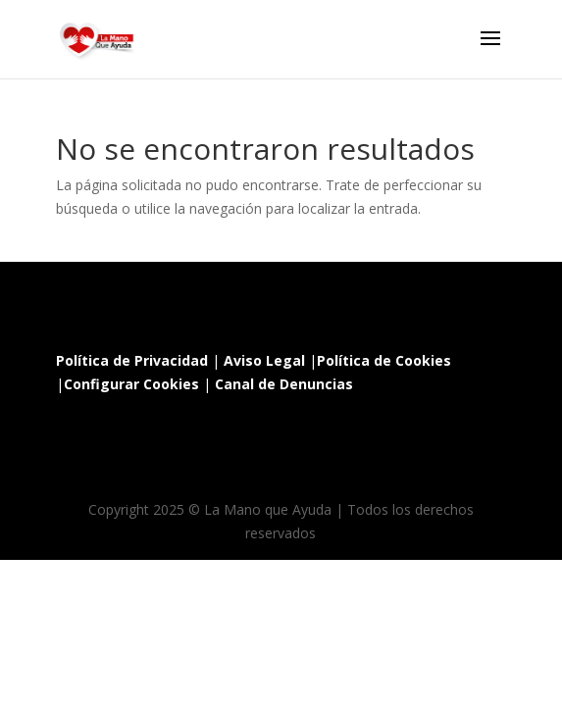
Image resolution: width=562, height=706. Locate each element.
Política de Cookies (384, 360)
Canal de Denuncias (284, 384)
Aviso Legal (264, 360)
